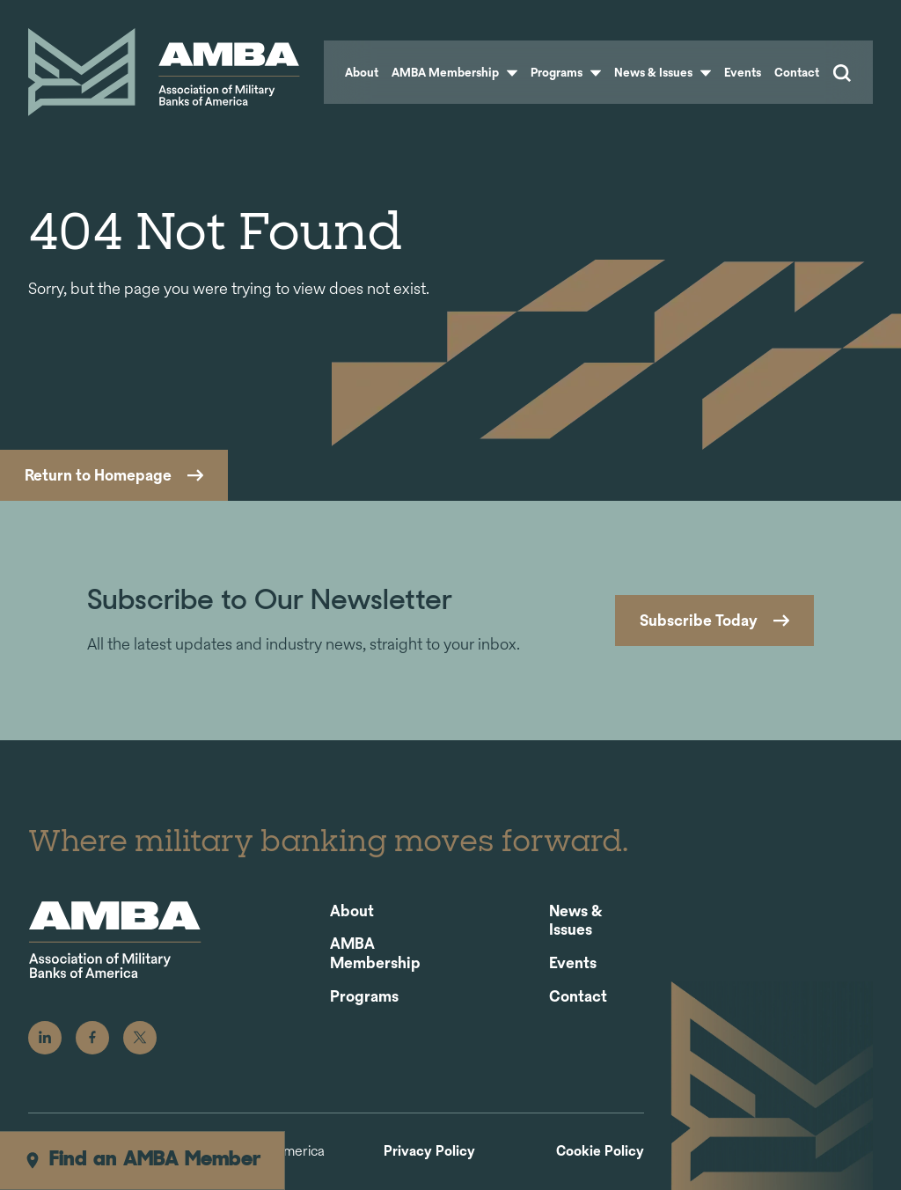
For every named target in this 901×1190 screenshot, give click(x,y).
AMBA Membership (454, 72)
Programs (566, 72)
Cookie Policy (600, 1151)
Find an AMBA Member (142, 1160)
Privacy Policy (429, 1151)
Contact (796, 72)
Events (742, 72)
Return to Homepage (98, 475)
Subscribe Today (699, 620)
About (361, 72)
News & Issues (662, 72)
